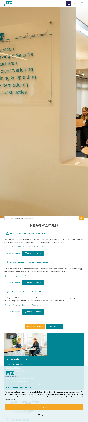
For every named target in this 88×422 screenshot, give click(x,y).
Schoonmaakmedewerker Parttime (28, 233)
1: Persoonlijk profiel (14, 364)
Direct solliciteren (33, 253)
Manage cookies (44, 415)
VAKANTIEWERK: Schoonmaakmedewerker (31, 263)
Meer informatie (13, 253)
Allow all (44, 407)
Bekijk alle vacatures (35, 326)
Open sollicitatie (54, 326)
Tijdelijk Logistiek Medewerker (25, 292)
